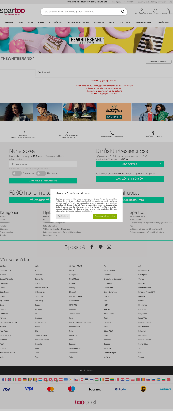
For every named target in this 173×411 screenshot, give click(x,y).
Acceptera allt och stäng (105, 216)
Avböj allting (63, 216)
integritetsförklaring (84, 211)
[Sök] (123, 11)
